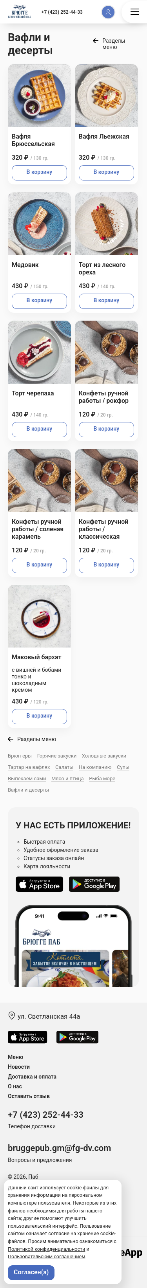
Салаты (64, 767)
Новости (19, 1067)
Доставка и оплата (32, 1076)
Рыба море (102, 778)
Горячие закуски (57, 756)
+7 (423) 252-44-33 (62, 12)
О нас (15, 1086)
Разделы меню (113, 44)
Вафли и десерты (28, 790)
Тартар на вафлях (29, 767)
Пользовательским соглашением (46, 1256)
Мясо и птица (67, 778)
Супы (123, 767)
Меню (15, 1057)
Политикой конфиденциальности (46, 1249)
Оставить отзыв (29, 1096)
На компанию (95, 767)
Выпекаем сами (27, 778)
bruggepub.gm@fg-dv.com (59, 1148)
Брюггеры (20, 756)
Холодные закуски (104, 756)
